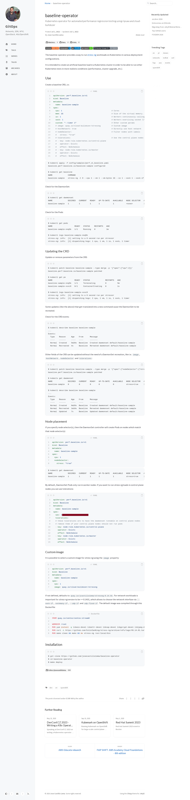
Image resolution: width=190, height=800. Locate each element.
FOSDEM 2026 (157, 34)
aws (160, 63)
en (56, 688)
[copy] (141, 91)
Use (153, 86)
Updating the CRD (160, 90)
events (167, 63)
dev (50, 688)
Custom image (159, 98)
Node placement (160, 94)
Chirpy (129, 793)
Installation (156, 102)
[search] (160, 3)
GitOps (11, 26)
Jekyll (142, 793)
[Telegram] (135, 698)
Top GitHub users (159, 30)
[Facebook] (130, 698)
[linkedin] (23, 794)
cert (172, 58)
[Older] (70, 751)
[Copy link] (143, 698)
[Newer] (120, 751)
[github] (12, 794)
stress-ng (91, 54)
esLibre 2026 (157, 19)
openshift (64, 688)
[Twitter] (126, 698)
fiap (154, 63)
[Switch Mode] (6, 794)
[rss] (28, 794)
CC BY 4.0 (69, 698)
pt (159, 53)
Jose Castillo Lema (55, 35)
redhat (165, 58)
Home (47, 3)
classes (165, 53)
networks (156, 58)
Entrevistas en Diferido (161, 23)
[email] (17, 794)
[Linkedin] (139, 698)
